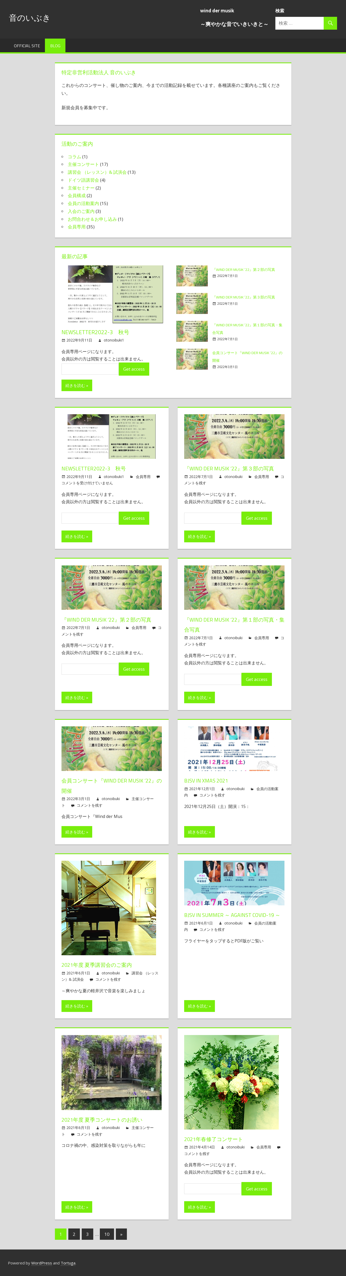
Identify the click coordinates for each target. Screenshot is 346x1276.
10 (107, 1234)
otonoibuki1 (114, 340)
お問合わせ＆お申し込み (92, 219)
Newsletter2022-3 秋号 (96, 332)
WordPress (41, 1263)
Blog (55, 46)
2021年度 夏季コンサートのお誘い (106, 1119)
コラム (74, 157)
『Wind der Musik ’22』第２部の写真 (111, 619)
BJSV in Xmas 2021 (208, 780)
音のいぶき (33, 17)
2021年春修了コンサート (217, 1139)
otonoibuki (233, 476)
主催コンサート (83, 164)
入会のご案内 (81, 211)
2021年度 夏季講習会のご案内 (100, 964)
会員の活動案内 (83, 203)
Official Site (27, 46)
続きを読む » (76, 385)
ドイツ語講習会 (83, 180)
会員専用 (77, 227)
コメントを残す (89, 805)
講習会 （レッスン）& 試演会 (97, 172)
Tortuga (68, 1263)
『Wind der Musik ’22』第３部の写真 (234, 468)
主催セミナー (81, 188)
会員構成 (77, 195)
